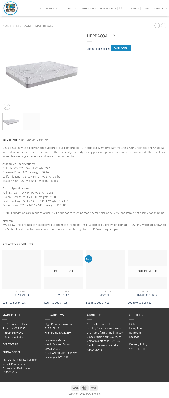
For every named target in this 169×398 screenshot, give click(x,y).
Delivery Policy (138, 344)
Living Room (88, 8)
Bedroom (53, 8)
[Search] (120, 8)
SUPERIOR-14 (22, 295)
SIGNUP (135, 8)
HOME (133, 324)
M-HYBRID (63, 295)
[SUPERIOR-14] (21, 269)
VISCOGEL (105, 295)
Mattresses (44, 25)
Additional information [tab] (34, 139)
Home (39, 8)
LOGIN (146, 8)
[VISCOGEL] (105, 269)
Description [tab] (9, 139)
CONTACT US (10, 344)
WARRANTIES (137, 349)
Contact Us (160, 8)
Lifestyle (69, 8)
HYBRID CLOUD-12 (147, 295)
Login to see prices (98, 49)
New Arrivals (108, 8)
